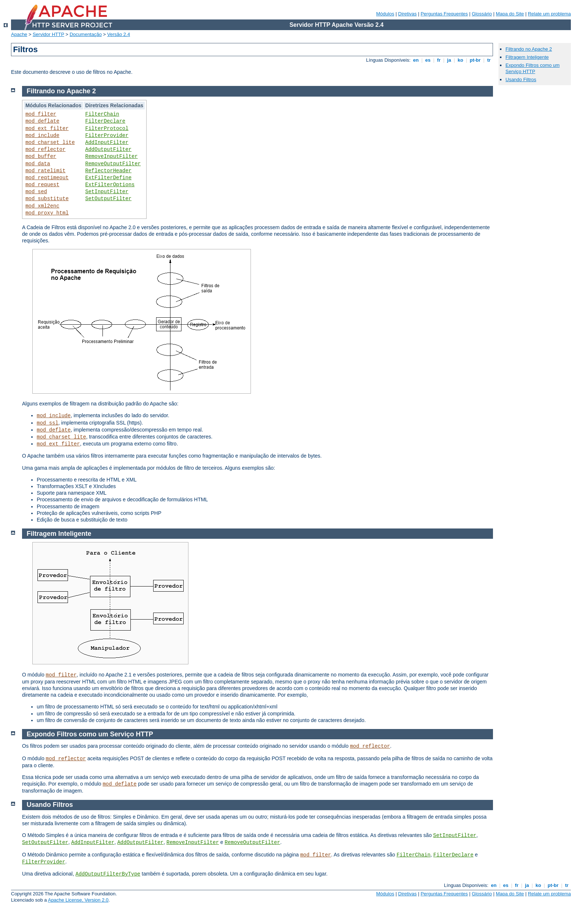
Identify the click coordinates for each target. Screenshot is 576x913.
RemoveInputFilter (111, 156)
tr (489, 60)
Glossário (482, 14)
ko (460, 60)
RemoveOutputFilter (113, 164)
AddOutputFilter (108, 149)
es (428, 60)
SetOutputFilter (108, 199)
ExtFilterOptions (109, 185)
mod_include (42, 135)
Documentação (85, 34)
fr (439, 60)
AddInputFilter (107, 142)
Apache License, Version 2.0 (78, 900)
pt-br (475, 60)
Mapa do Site (510, 14)
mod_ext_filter (47, 128)
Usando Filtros (520, 79)
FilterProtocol (107, 128)
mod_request (42, 185)
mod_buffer (40, 156)
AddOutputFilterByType (108, 874)
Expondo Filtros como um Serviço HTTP (532, 68)
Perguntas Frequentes (444, 14)
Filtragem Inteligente (527, 57)
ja (449, 60)
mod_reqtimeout (47, 178)
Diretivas (407, 14)
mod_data (37, 164)
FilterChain (102, 114)
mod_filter (40, 114)
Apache (19, 34)
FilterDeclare (105, 121)
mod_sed (36, 192)
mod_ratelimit (45, 171)
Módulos (385, 14)
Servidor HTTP (48, 34)
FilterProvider (107, 135)
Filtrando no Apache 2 (528, 49)
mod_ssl (47, 423)
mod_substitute (47, 199)
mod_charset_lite (50, 142)
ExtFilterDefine (108, 178)
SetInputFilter (107, 192)
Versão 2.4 (118, 34)
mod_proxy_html (47, 213)
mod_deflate (42, 121)
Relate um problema (549, 14)
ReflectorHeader (108, 171)
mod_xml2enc (42, 206)
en (416, 60)
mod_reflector (45, 149)
